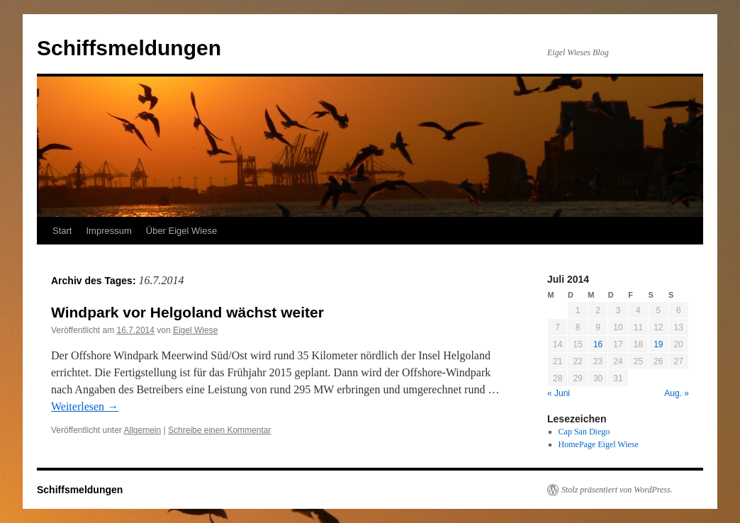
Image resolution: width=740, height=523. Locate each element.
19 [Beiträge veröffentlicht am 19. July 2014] (658, 344)
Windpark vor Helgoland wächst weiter (187, 312)
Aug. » (676, 393)
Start (62, 230)
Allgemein (143, 430)
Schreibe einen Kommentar (219, 430)
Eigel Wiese (195, 330)
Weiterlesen (84, 406)
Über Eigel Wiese (181, 230)
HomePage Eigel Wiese (599, 444)
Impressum (108, 230)
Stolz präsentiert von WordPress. (617, 490)
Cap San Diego (584, 432)
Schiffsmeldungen (129, 48)
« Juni (558, 393)
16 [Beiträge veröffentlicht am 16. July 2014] (597, 344)
